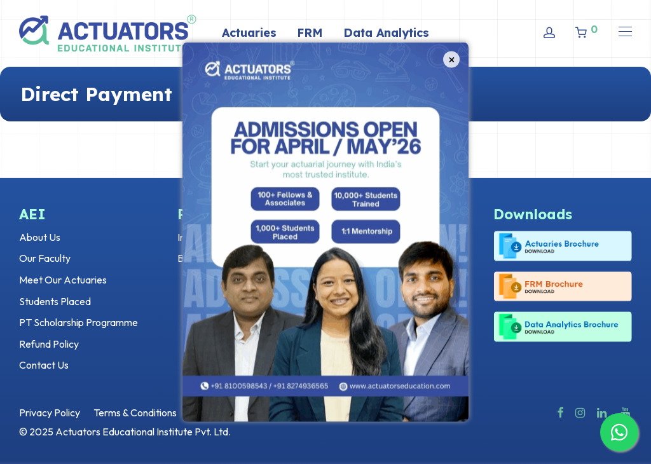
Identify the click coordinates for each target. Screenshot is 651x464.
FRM (310, 32)
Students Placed (55, 301)
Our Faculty (45, 258)
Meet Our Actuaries (63, 279)
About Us (39, 237)
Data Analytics (386, 32)
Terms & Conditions (135, 412)
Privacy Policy (49, 412)
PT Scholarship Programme (78, 322)
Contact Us (44, 364)
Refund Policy (49, 344)
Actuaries (249, 32)
